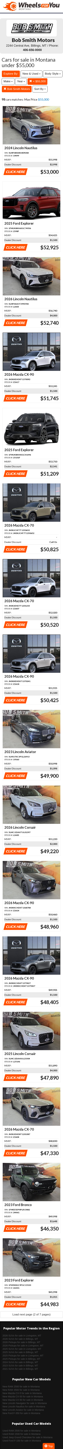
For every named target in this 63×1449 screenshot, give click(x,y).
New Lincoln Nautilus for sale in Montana (24, 1406)
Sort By (40, 89)
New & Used (31, 73)
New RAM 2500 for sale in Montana (21, 1386)
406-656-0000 (32, 50)
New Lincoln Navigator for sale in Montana (25, 1403)
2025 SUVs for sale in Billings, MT (20, 1352)
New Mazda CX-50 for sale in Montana (23, 1396)
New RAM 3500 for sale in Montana (21, 1390)
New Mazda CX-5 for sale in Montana (22, 1393)
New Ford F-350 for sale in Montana (21, 1413)
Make (8, 81)
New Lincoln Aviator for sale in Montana (23, 1410)
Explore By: (11, 73)
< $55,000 (37, 81)
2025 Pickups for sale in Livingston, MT (23, 1355)
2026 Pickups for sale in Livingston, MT (23, 1345)
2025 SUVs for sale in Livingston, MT (22, 1349)
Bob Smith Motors (17, 89)
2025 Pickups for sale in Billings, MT (21, 1359)
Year (21, 81)
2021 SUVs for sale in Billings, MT (20, 1369)
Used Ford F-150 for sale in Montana (22, 1440)
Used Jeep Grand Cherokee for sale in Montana (27, 1437)
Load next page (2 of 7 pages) (31, 1314)
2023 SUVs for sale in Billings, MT (20, 1365)
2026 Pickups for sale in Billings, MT (21, 1342)
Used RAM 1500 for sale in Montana (21, 1434)
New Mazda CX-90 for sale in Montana (23, 1400)
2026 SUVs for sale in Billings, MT (20, 1339)
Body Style (53, 73)
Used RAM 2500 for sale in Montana (21, 1430)
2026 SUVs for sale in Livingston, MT (22, 1335)
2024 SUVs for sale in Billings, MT (20, 1362)
